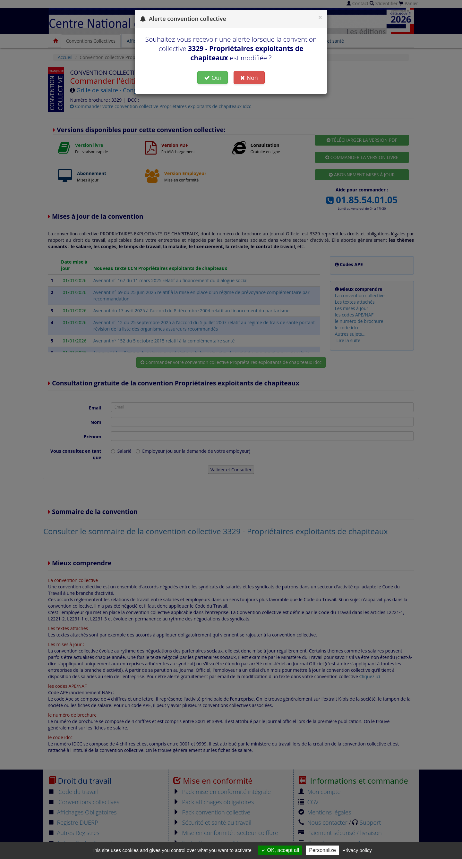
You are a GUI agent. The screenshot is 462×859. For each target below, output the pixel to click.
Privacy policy (357, 850)
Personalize (322, 850)
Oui (212, 77)
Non (249, 77)
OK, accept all (280, 850)
